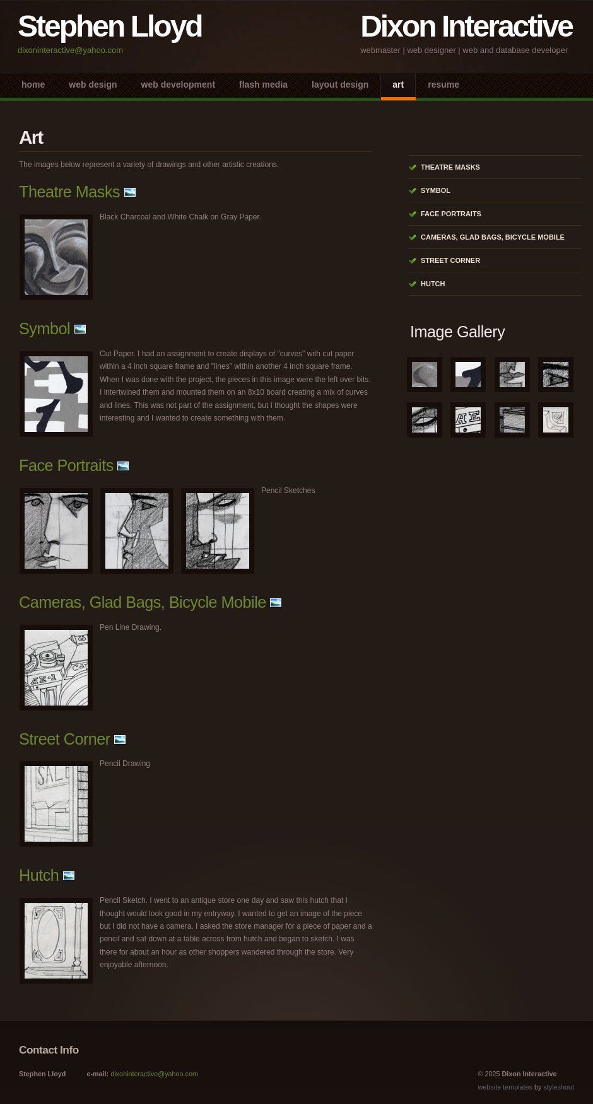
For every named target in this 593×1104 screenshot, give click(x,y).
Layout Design (340, 84)
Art (398, 84)
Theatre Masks (69, 191)
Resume (443, 84)
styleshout (558, 1087)
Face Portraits (66, 465)
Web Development (178, 84)
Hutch (39, 875)
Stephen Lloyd (110, 26)
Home (33, 84)
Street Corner (64, 739)
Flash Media (263, 84)
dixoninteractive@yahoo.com (70, 50)
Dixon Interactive (466, 26)
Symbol (44, 328)
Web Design (93, 84)
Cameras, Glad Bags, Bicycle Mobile (142, 602)
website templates (505, 1087)
